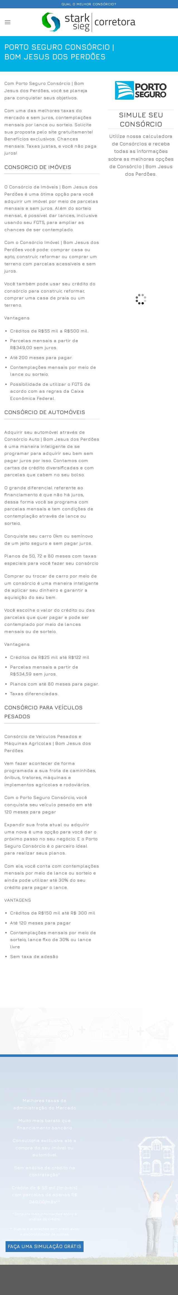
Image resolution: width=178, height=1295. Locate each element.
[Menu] (7, 22)
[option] (52, 364)
